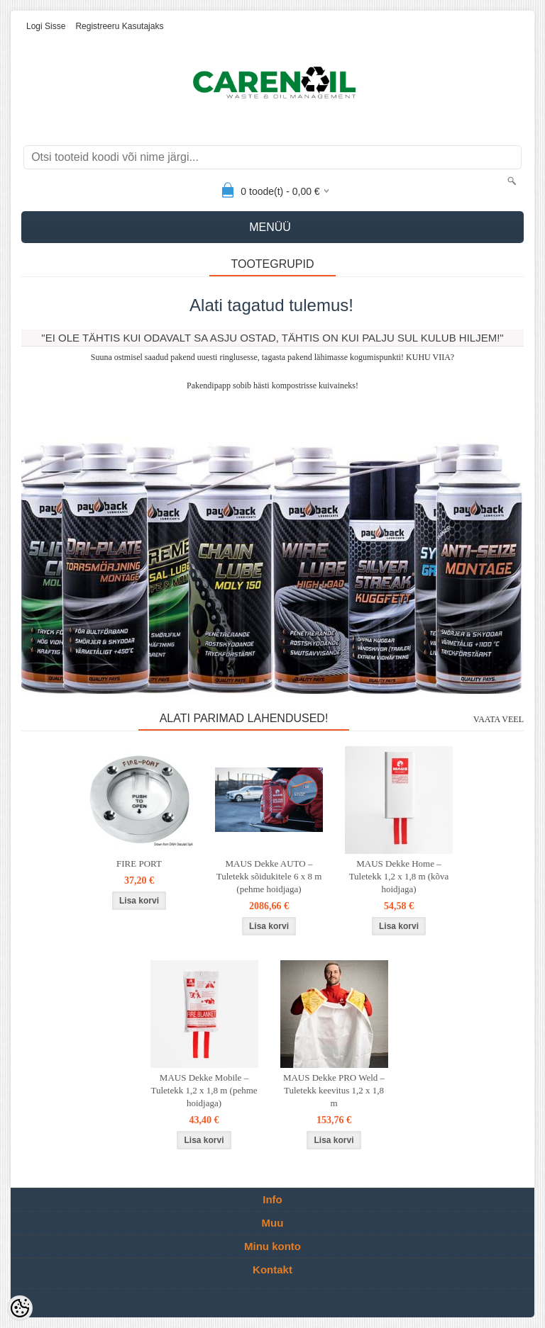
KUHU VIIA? (430, 357)
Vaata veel (498, 719)
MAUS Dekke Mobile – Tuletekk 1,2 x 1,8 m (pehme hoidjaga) (203, 1090)
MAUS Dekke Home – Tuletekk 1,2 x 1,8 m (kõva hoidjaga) (399, 876)
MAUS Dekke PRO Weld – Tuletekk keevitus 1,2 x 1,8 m (334, 1090)
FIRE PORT (139, 863)
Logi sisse (45, 26)
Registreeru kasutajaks (119, 26)
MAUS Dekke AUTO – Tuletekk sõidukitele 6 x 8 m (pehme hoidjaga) (269, 876)
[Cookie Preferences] (20, 1308)
